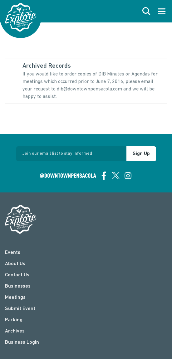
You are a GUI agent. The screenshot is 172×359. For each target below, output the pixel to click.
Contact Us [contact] (17, 275)
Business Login (22, 342)
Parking (13, 320)
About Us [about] (15, 264)
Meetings (15, 297)
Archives (15, 331)
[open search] (146, 11)
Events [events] (12, 253)
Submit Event (20, 309)
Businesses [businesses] (18, 286)
